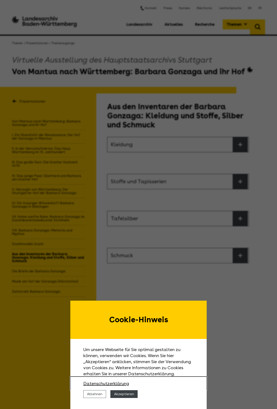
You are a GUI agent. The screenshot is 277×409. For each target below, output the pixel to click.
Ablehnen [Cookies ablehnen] (94, 394)
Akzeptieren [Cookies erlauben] (124, 394)
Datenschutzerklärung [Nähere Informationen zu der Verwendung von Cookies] (106, 383)
